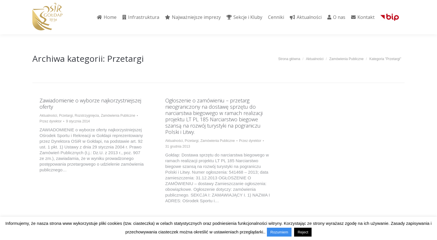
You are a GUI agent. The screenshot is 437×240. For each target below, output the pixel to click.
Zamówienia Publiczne (118, 116)
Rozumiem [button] (279, 232)
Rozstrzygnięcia (87, 116)
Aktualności (48, 116)
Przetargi (66, 116)
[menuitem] (106, 17)
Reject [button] (303, 232)
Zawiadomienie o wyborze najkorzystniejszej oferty (90, 103)
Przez (51, 121)
